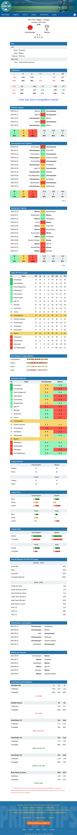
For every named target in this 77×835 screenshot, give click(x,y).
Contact (52, 829)
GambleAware (26, 817)
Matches (5, 15)
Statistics (44, 15)
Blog (54, 15)
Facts (25, 15)
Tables (16, 15)
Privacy (30, 829)
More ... (64, 201)
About (45, 829)
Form (33, 15)
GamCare (52, 817)
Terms (38, 829)
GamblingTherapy (39, 817)
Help (23, 829)
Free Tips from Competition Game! (38, 99)
